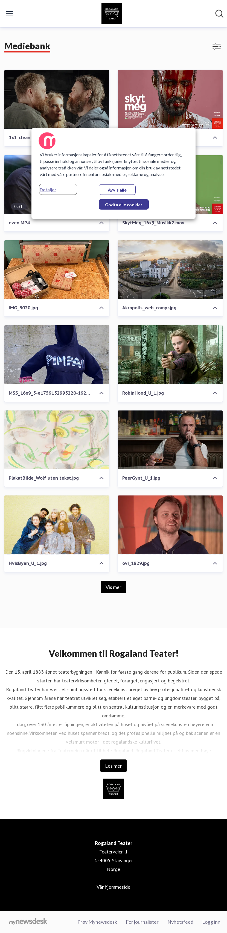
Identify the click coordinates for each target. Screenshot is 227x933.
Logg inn (211, 922)
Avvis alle (117, 189)
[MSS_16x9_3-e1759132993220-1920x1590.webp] (56, 354)
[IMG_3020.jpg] (56, 269)
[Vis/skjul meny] (9, 13)
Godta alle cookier (123, 204)
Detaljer (48, 189)
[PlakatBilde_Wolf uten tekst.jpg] (56, 439)
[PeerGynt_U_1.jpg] (170, 439)
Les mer (113, 766)
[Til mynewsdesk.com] (28, 922)
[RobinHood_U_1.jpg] (170, 354)
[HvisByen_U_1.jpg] (56, 524)
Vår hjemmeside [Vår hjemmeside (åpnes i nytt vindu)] (113, 887)
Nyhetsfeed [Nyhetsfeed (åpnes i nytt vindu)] (180, 922)
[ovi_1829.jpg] (170, 524)
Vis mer (113, 587)
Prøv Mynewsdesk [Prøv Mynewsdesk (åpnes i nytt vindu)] (97, 922)
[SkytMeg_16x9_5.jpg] (170, 99)
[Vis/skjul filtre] (217, 46)
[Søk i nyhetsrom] (219, 13)
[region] (113, 173)
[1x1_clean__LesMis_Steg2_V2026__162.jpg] (56, 99)
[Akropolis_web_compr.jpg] (170, 269)
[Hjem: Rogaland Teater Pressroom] (111, 13)
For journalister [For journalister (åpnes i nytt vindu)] (142, 922)
